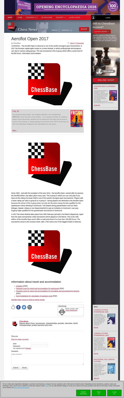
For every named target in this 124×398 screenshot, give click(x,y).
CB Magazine (46, 17)
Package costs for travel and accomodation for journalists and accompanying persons (47, 291)
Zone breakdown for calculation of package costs (34, 296)
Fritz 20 (16, 111)
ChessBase (24, 321)
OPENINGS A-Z (32, 17)
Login (108, 18)
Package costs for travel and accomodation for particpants (37, 288)
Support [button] (60, 17)
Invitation (19, 286)
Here (47, 386)
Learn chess (74, 17)
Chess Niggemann (71, 310)
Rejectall (99, 393)
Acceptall (114, 393)
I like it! (72, 43)
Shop (10, 17)
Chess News (27, 29)
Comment (14, 351)
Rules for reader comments (20, 339)
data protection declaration (21, 387)
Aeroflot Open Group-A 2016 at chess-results (28, 300)
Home (20, 17)
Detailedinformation (83, 393)
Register (28, 348)
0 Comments (80, 43)
